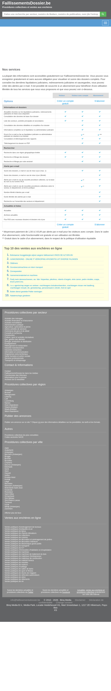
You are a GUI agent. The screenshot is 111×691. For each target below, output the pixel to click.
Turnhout (8, 502)
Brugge (7, 456)
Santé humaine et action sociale (17, 356)
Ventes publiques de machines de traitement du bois (25, 554)
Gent (7, 471)
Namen (7, 403)
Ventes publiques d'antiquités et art (19, 529)
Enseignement (10, 344)
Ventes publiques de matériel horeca (19, 560)
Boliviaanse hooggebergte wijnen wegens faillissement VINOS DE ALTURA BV (41, 255)
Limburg (8, 397)
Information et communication (16, 352)
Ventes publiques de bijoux (15, 531)
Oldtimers (14, 263)
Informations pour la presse (15, 377)
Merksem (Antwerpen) (13, 486)
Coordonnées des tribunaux (16, 375)
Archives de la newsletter (15, 379)
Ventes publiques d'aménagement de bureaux (23, 527)
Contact (8, 371)
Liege (7, 481)
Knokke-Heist (10, 477)
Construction (10, 335)
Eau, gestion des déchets (15, 339)
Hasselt (8, 473)
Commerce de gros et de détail (17, 331)
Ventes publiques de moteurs (16, 565)
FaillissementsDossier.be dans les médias (21, 373)
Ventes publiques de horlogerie (17, 546)
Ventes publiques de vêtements (17, 579)
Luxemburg (9, 401)
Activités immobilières (13, 323)
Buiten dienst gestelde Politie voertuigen (26, 292)
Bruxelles (8, 461)
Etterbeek (8, 467)
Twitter (30, 592)
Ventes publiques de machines (17, 552)
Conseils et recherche (13, 333)
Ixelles (7, 475)
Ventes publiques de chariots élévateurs (20, 533)
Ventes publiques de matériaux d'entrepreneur (23, 556)
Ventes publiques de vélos (15, 577)
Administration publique (14, 325)
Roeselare (9, 492)
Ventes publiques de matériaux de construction (23, 558)
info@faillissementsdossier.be (25, 600)
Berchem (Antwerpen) (13, 454)
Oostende (8, 490)
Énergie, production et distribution (18, 341)
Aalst (7, 448)
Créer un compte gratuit (65, 102)
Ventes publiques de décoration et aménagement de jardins (28, 539)
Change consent (64, 602)
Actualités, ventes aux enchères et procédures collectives (91, 591)
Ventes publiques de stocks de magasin (20, 573)
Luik (6, 399)
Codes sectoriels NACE (14, 437)
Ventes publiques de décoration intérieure (21, 542)
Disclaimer (80, 600)
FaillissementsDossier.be (26, 3)
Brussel (8, 392)
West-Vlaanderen (12, 411)
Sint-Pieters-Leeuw (12, 500)
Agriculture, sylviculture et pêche (18, 327)
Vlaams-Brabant (11, 407)
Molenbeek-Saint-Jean (14, 488)
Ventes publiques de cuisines (16, 537)
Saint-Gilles (9, 494)
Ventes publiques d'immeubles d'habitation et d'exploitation (28, 550)
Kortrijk (7, 479)
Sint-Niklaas (9, 498)
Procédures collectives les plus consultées (21, 435)
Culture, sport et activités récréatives (19, 337)
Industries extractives (13, 350)
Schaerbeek (9, 496)
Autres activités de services (15, 329)
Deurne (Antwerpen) (13, 465)
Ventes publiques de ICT (14, 548)
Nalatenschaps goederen (20, 296)
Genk (7, 469)
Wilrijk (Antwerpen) (12, 507)
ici (39, 422)
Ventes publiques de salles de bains (19, 569)
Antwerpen (9, 390)
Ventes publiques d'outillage (16, 567)
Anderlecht (9, 450)
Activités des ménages (14, 318)
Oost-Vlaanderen (11, 405)
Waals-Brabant (10, 409)
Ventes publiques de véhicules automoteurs (22, 575)
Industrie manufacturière (14, 348)
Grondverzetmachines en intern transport (26, 267)
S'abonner (100, 101)
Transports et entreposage (15, 360)
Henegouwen (10, 395)
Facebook (66, 592)
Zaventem (9, 509)
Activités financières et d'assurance (19, 321)
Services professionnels (14, 358)
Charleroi (8, 463)
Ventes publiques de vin (14, 581)
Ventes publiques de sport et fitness (19, 571)
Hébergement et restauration (16, 346)
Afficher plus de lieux (13, 513)
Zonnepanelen (16, 271)
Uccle (7, 504)
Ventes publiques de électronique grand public (23, 544)
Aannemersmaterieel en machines (23, 275)
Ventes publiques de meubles (16, 562)
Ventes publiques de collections (17, 535)
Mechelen (8, 484)
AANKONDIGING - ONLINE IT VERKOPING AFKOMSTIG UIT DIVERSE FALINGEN (44, 259)
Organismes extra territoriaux (16, 354)
